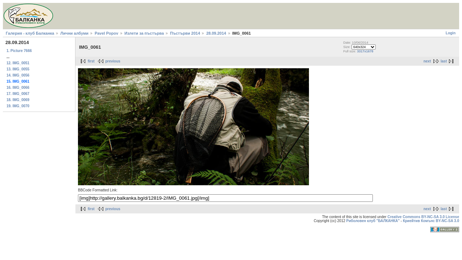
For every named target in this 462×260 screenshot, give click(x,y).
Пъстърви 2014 (185, 33)
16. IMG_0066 (17, 88)
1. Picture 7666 (19, 51)
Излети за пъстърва (144, 33)
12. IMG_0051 (17, 63)
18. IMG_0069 (17, 100)
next (427, 61)
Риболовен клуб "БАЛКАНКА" (373, 221)
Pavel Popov (106, 33)
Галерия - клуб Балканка (30, 33)
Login (451, 33)
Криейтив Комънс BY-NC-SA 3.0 (431, 221)
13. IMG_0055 (17, 69)
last (444, 61)
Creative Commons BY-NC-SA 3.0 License (423, 217)
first (91, 61)
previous (113, 61)
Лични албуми (74, 33)
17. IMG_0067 (17, 94)
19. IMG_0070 (17, 106)
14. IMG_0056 (17, 75)
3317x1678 (365, 51)
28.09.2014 (216, 33)
